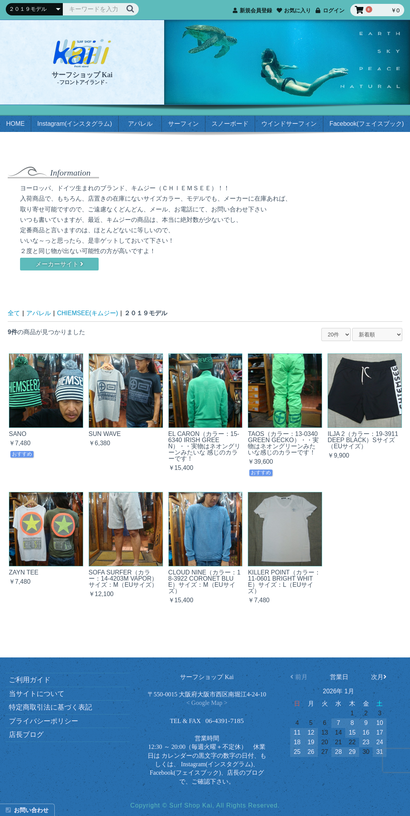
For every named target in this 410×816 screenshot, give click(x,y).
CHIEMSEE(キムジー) (87, 313)
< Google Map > (207, 702)
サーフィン (183, 123)
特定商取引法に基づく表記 (53, 707)
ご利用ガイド (32, 680)
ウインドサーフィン (289, 123)
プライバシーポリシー (46, 721)
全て (14, 313)
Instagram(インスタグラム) (74, 123)
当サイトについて (39, 694)
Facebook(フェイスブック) (366, 123)
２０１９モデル (145, 313)
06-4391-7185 (224, 721)
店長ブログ (29, 734)
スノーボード (230, 123)
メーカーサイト (59, 264)
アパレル (140, 123)
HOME (15, 123)
